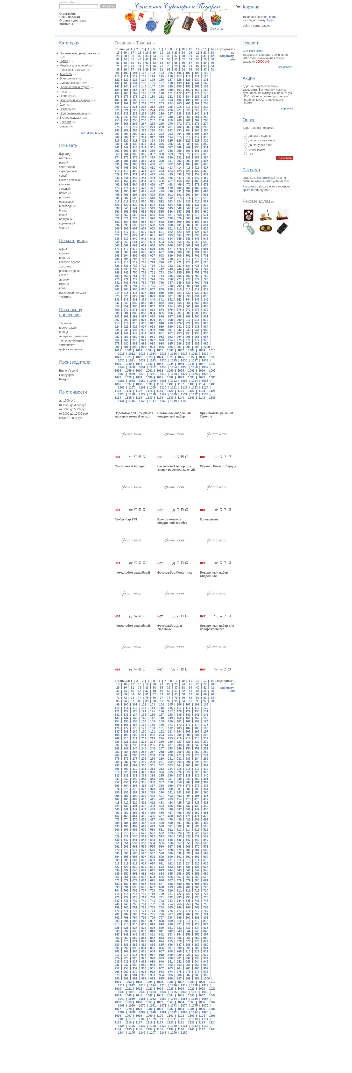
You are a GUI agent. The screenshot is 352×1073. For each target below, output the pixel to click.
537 (197, 205)
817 (143, 293)
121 (117, 79)
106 (179, 73)
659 (205, 242)
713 (197, 259)
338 (188, 144)
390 (161, 161)
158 (152, 90)
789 (188, 282)
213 (152, 106)
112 (134, 76)
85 (118, 69)
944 (197, 330)
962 (161, 336)
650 (126, 242)
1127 (142, 394)
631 (152, 235)
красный (64, 184)
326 (179, 140)
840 (152, 299)
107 (188, 73)
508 (134, 198)
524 (179, 201)
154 (117, 90)
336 (170, 144)
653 (152, 242)
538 (205, 205)
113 (143, 76)
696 (143, 255)
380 (170, 157)
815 (126, 293)
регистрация (261, 25)
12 (197, 49)
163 (197, 90)
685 (143, 252)
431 (134, 174)
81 (190, 66)
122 (126, 79)
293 (179, 130)
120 (205, 76)
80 (183, 66)
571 (205, 215)
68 (197, 63)
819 (161, 293)
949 (143, 333)
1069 (131, 374)
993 (143, 347)
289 (143, 130)
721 (170, 262)
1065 (191, 370)
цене (232, 59)
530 (134, 205)
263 (205, 120)
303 (170, 134)
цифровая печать (71, 349)
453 (134, 181)
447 (179, 178)
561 (117, 215)
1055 (184, 367)
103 (152, 73)
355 (143, 150)
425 (179, 171)
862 (152, 306)
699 (170, 255)
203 (161, 103)
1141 (191, 397)
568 (179, 215)
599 (161, 225)
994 (152, 347)
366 (143, 154)
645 (179, 238)
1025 (170, 357)
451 (117, 181)
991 (126, 347)
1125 (121, 394)
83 (204, 66)
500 (161, 194)
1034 (163, 360)
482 (197, 188)
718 (143, 262)
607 (134, 228)
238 (179, 113)
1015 (163, 353)
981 (134, 343)
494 (205, 191)
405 (197, 164)
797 (161, 286)
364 (126, 154)
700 (179, 255)
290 (152, 130)
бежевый (65, 193)
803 (117, 289)
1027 (191, 357)
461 (205, 181)
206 (188, 103)
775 (161, 279)
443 (143, 178)
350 (197, 147)
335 (161, 144)
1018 (194, 353)
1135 (128, 397)
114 (152, 76)
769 (205, 276)
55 (204, 59)
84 (212, 66)
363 (117, 154)
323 (152, 140)
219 (205, 106)
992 (134, 347)
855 (188, 303)
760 (126, 276)
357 (161, 150)
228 (188, 110)
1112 (184, 387)
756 (188, 272)
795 (143, 286)
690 (188, 252)
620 (152, 232)
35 (161, 56)
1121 (180, 391)
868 (205, 306)
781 (117, 282)
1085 (201, 377)
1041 (139, 364)
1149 (173, 401)
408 (126, 167)
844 (188, 299)
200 (134, 103)
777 (179, 279)
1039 (118, 364)
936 (126, 330)
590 (179, 221)
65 (175, 63)
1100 (160, 384)
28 (212, 52)
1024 (160, 357)
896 (161, 316)
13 (204, 49)
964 (179, 336)
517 (117, 201)
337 (179, 144)
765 (170, 276)
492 (188, 191)
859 (126, 306)
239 (188, 113)
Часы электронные (72, 70)
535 (179, 205)
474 (126, 188)
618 (134, 232)
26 (197, 52)
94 (183, 69)
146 (143, 86)
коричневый (67, 223)
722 (179, 262)
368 (161, 154)
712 (188, 259)
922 (197, 323)
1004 (149, 350)
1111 (173, 387)
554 (152, 211)
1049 (121, 367)
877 (188, 309)
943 (188, 330)
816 (134, 293)
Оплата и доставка (72, 20)
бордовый (65, 219)
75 (146, 66)
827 (134, 296)
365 (134, 154)
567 (170, 215)
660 (117, 245)
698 (161, 255)
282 (179, 127)
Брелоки (65, 122)
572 (117, 218)
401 (161, 164)
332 (134, 144)
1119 (160, 391)
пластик (64, 257)
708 (152, 259)
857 (205, 303)
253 (117, 120)
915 (134, 323)
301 (152, 134)
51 (175, 59)
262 (197, 120)
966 (197, 336)
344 (143, 147)
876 (179, 309)
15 (118, 52)
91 (161, 69)
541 (134, 208)
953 (179, 333)
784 (143, 282)
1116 (128, 391)
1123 (201, 391)
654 (161, 242)
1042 (149, 364)
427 (197, 171)
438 (197, 174)
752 (152, 272)
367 (152, 154)
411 (152, 167)
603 (197, 225)
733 (179, 265)
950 (152, 333)
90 (154, 69)
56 (212, 59)
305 (188, 134)
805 (134, 289)
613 (188, 228)
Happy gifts (66, 375)
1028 (201, 357)
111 (126, 76)
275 (117, 127)
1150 (184, 401)
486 (134, 191)
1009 (201, 350)
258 (161, 120)
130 (197, 79)
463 (126, 184)
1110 (163, 387)
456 (161, 181)
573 (126, 218)
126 (161, 79)
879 (205, 309)
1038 (205, 360)
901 (205, 316)
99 (118, 73)
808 (161, 289)
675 (152, 249)
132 (117, 83)
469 (179, 184)
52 (183, 59)
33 (146, 56)
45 (132, 59)
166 (126, 93)
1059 (128, 370)
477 (152, 188)
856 (197, 303)
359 (179, 150)
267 (143, 123)
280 (161, 127)
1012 (131, 353)
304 (179, 134)
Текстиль (66, 74)
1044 (170, 364)
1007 (180, 350)
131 (205, 79)
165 (117, 93)
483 (205, 188)
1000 (206, 347)
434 (161, 174)
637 (205, 235)
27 (204, 52)
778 (188, 279)
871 (134, 309)
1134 (118, 397)
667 (179, 245)
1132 (194, 394)
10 (183, 49)
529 (126, 205)
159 (161, 90)
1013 (142, 353)
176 (117, 96)
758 (205, 272)
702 (197, 255)
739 (134, 269)
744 (179, 269)
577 (161, 218)
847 (117, 303)
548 (197, 208)
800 (188, 286)
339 (197, 144)
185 (197, 96)
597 (143, 225)
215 (170, 106)
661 (126, 245)
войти (247, 25)
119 (197, 76)
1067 (212, 370)
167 (134, 93)
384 (205, 157)
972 (152, 340)
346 (161, 147)
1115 (118, 391)
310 (134, 137)
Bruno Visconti (68, 370)
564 (143, 215)
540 (126, 208)
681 (205, 249)
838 (134, 299)
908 (170, 320)
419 (126, 171)
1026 (180, 357)
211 (134, 106)
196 (197, 100)
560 (205, 211)
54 (197, 59)
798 (170, 286)
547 (188, 208)
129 (188, 79)
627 (117, 235)
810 (179, 289)
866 (188, 306)
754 (170, 272)
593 (205, 221)
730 (152, 265)
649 (117, 242)
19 (146, 52)
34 (154, 56)
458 (179, 181)
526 (197, 201)
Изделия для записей (74, 65)
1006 (170, 350)
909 (179, 320)
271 (179, 123)
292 (170, 130)
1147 (152, 401)
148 (161, 86)
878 (197, 309)
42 (212, 56)
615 (205, 228)
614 (197, 228)
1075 (194, 374)
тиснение (65, 323)
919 (170, 323)
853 (170, 303)
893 (134, 316)
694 (126, 255)
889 (197, 313)
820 (170, 293)
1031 (131, 360)
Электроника (68, 78)
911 (197, 320)
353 (126, 150)
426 (188, 171)
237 (170, 113)
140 (188, 83)
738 (126, 269)
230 (205, 110)
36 (168, 56)
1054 (173, 367)
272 (188, 123)
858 (117, 306)
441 (126, 178)
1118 (149, 391)
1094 (194, 380)
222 (134, 110)
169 (152, 93)
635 (188, 235)
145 (134, 86)
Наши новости (69, 17)
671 (117, 249)
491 (179, 191)
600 (170, 225)
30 (125, 56)
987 (188, 343)
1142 (201, 397)
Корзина (251, 7)
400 (152, 164)
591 (188, 221)
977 (197, 340)
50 (168, 59)
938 (143, 330)
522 (161, 201)
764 (161, 276)
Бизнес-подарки (70, 117)
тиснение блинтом (71, 340)
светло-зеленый (70, 180)
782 (126, 282)
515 (197, 198)
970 (134, 340)
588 (161, 221)
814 (117, 293)
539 (117, 208)
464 (134, 184)
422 (152, 171)
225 (161, 110)
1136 (139, 397)
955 (197, 333)
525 (188, 201)
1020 (118, 357)
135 (143, 83)
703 (205, 255)
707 (143, 259)
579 (179, 218)
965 (188, 336)
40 (197, 56)
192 (161, 100)
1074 (184, 374)
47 (146, 59)
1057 (205, 367)
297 (117, 134)
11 (190, 49)
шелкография (68, 327)
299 (134, 134)
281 (170, 127)
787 (170, 282)
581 (197, 218)
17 (132, 52)
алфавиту (226, 56)
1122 (191, 391)
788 (179, 282)
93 (175, 69)
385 (117, 161)
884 (152, 313)
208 (205, 103)
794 (134, 286)
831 (170, 296)
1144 (121, 401)
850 (143, 303)
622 (170, 232)
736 (205, 265)
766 (179, 276)
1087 (121, 380)
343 (134, 147)
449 (197, 178)
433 (152, 174)
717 (134, 262)
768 (197, 276)
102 (143, 73)
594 (117, 225)
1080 (149, 377)
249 (179, 117)
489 (161, 191)
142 (205, 83)
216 (179, 106)
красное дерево (69, 262)
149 (170, 86)
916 (143, 323)
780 (205, 279)
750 (134, 272)
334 (152, 144)
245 (143, 117)
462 (117, 184)
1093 (184, 380)
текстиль (65, 297)
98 (212, 69)
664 (152, 245)
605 (117, 228)
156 (134, 90)
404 (188, 164)
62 (154, 63)
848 (126, 303)
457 (170, 181)
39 (190, 56)
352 (117, 150)
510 (152, 198)
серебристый (68, 171)
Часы (63, 91)
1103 (191, 384)
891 (117, 316)
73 (132, 66)
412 (161, 167)
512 (170, 198)
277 (134, 127)
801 (197, 286)
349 (188, 147)
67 (190, 63)
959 (134, 336)
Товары (143, 43)
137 (161, 83)
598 (152, 225)
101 (134, 73)
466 (152, 184)
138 (170, 83)
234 (143, 113)
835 (205, 296)
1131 (184, 394)
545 (170, 208)
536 (188, 205)
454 (143, 181)
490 (170, 191)
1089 (142, 380)
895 (152, 316)
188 (126, 100)
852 (161, 303)
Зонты (64, 126)
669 (197, 245)
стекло (63, 275)
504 (197, 194)
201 (143, 103)
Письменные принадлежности (80, 53)
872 (143, 309)
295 (197, 130)
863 (161, 306)
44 (125, 59)
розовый (64, 197)
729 (143, 265)
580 (188, 218)
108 (197, 73)
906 (152, 320)
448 (188, 178)
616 (117, 232)
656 (179, 242)
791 (205, 282)
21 (161, 52)
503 (188, 194)
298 (126, 134)
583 (117, 221)
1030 (121, 360)
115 (161, 76)
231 (117, 113)
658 (197, 242)
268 (152, 123)
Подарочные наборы (73, 113)
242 (117, 117)
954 (188, 333)
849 (134, 303)
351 (205, 147)
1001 (118, 350)
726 (117, 265)
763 (152, 276)
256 (143, 120)
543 (152, 208)
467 (161, 184)
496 (126, 194)
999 (197, 347)
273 (197, 123)
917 (152, 323)
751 (143, 272)
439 (205, 174)
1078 (128, 377)
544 (161, 208)
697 (152, 255)
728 (134, 265)
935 (117, 330)
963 (170, 336)
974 (170, 340)
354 (134, 150)
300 (143, 134)
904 (134, 320)
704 (117, 259)
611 (170, 228)
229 (197, 110)
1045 (180, 364)
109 (205, 73)
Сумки (64, 61)
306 (197, 134)
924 (117, 326)
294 (188, 130)
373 (205, 154)
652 (143, 242)
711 (179, 259)
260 (179, 120)
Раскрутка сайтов (254, 186)
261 (188, 120)
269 (161, 123)
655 (170, 242)
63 (161, 63)
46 (139, 59)
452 (126, 181)
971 (143, 340)
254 (126, 120)
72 (125, 66)
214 (161, 106)
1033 (152, 360)
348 (179, 147)
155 (126, 90)
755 (179, 272)
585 (134, 221)
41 (204, 56)
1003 (139, 350)
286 (117, 130)
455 (152, 181)
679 (188, 249)
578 (170, 218)
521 (152, 201)
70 (212, 63)
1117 (139, 391)
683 (126, 252)
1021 (128, 357)
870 (126, 309)
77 (161, 66)
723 (188, 262)
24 (183, 52)
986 (179, 343)
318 (205, 137)
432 (143, 174)
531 (143, 205)
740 (143, 269)
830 (161, 296)
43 (118, 59)
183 (179, 96)
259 (170, 120)
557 (179, 211)
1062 (160, 370)
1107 (131, 387)
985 (170, 343)
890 (205, 313)
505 (205, 194)
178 (134, 96)
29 (118, 56)
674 (143, 249)
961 (152, 336)
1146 (142, 401)
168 (143, 93)
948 (134, 333)
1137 (149, 397)
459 (188, 181)
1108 (142, 387)
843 (179, 299)
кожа (62, 288)
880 (117, 313)
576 (152, 218)
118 (188, 76)
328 (197, 140)
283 (188, 127)
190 (143, 100)
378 (152, 157)
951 (161, 333)
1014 (152, 353)
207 (197, 103)
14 (212, 49)
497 (134, 194)
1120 (170, 391)
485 (126, 191)
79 (175, 66)
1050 (131, 367)
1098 (139, 384)
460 (197, 181)
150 (179, 86)
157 (143, 90)
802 (205, 286)
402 (170, 164)
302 (161, 134)
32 (139, 56)
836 (117, 299)
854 (179, 303)
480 (179, 188)
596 (134, 225)
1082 (170, 377)
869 (117, 309)
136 (152, 83)
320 (126, 140)
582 (205, 218)
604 (205, 225)
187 (117, 100)
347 (170, 147)
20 (154, 52)
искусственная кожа (72, 292)
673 (134, 249)
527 (205, 201)
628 (126, 235)
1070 (142, 374)
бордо (63, 210)
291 (161, 130)
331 (126, 144)
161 (179, 90)
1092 (173, 380)
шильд (63, 332)
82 (197, 66)
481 (188, 188)
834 (197, 296)
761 (134, 276)
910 (188, 320)
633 (170, 235)
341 (117, 147)
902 (117, 320)
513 (179, 198)
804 (126, 289)
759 (117, 276)
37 (175, 56)
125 (152, 79)
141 (197, 83)
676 (161, 249)
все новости (285, 66)
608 (143, 228)
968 (117, 340)
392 (179, 161)
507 (126, 198)
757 (197, 272)
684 (134, 252)
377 (143, 157)
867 (197, 306)
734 (188, 265)
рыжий (63, 162)
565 (152, 215)
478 (161, 188)
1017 (184, 353)
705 (126, 259)
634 (179, 235)
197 (205, 100)
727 (126, 265)
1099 (149, 384)
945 (205, 330)
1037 (194, 360)
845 (197, 299)
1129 (163, 394)
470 (188, 184)
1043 (160, 364)
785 (152, 282)
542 (143, 208)
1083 (180, 377)
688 (170, 252)
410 (143, 167)
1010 (212, 350)
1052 (152, 367)
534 (170, 205)
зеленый (64, 188)
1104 (201, 384)
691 (197, 252)
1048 (212, 364)
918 (161, 323)
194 (179, 100)
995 (161, 347)
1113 (194, 387)
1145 (131, 401)
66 (183, 63)
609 (152, 228)
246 (152, 117)
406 (205, 164)
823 (197, 293)
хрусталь (65, 266)
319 (117, 140)
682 (117, 252)
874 (161, 309)
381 (179, 157)
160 (170, 90)
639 (126, 238)
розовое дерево (69, 271)
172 (179, 93)
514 (188, 198)
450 (205, 178)
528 (117, 205)
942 (179, 330)
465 (143, 184)
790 (197, 282)
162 (188, 90)
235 (152, 113)
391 (170, 161)
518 (126, 201)
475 (134, 188)
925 (126, 326)
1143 (212, 397)
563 (134, 215)
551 (126, 211)
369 (170, 154)
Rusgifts (64, 379)
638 (117, 238)
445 (161, 178)
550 (117, 211)
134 (134, 83)
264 (117, 123)
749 (126, 272)
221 (126, 110)
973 (161, 340)
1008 (191, 350)
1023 (149, 357)
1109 (152, 387)
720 (161, 262)
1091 (163, 380)
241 (205, 113)
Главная (123, 43)
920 (179, 323)
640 (134, 238)
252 (205, 117)
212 (143, 106)
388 (143, 161)
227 (179, 110)
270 (170, 123)
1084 (191, 377)
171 (170, 93)
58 (125, 63)
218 (197, 106)
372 (197, 154)
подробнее (286, 108)
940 (161, 330)
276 (126, 127)
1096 (118, 384)
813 (205, 289)
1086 (212, 377)
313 (161, 137)
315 (179, 137)
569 (188, 215)
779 (197, 279)
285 (205, 127)
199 (126, 103)
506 (117, 198)
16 (125, 52)
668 (188, 245)
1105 (212, 384)
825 (117, 296)
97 (204, 69)
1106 (121, 387)
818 (152, 293)
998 (188, 347)
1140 (180, 397)
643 (161, 238)
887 (179, 313)
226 (170, 110)
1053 (163, 367)
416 (197, 167)
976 (188, 340)
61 (146, 63)
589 (170, 221)
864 (170, 306)
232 (126, 113)
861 (143, 306)
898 (179, 316)
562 (126, 215)
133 (126, 83)
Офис (63, 96)
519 (134, 201)
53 (190, 59)
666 (170, 245)
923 (205, 323)
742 (161, 269)
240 (197, 113)
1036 (184, 360)
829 (152, 296)
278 (143, 127)
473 (117, 188)
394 (197, 161)
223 (143, 110)
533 (161, 205)
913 (117, 323)
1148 (163, 401)
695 (134, 255)
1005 (160, 350)
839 (143, 299)
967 (205, 336)
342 (126, 147)
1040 (128, 364)
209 (117, 106)
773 (143, 279)
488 (152, 191)
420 (134, 171)
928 (152, 326)
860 (134, 306)
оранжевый (66, 201)
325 (170, 140)
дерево (64, 279)
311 (143, 137)
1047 (201, 364)
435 (170, 174)
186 (205, 96)
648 (205, 238)
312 (152, 137)
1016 (173, 353)
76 (154, 66)
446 (170, 178)
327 (188, 140)
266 (134, 123)
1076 (205, 374)
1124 (212, 391)
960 (143, 336)
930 (170, 326)
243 (126, 117)
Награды (65, 109)
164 (205, 90)
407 (117, 167)
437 (188, 174)
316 (188, 137)
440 (117, 178)
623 (179, 232)
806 (143, 289)
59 (132, 63)
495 (117, 194)
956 (205, 333)
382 (188, 157)
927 (143, 326)
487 (143, 191)
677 (170, 249)
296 (205, 130)
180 (152, 96)
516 (205, 198)
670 (205, 245)
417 (205, 167)
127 (170, 79)
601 (179, 225)
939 (152, 330)
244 (134, 117)
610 (161, 228)
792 (117, 286)
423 (161, 171)
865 (179, 306)
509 (143, 198)
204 (170, 103)
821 (179, 293)
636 (197, 235)
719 (152, 262)
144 (126, 86)
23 (175, 52)
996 (170, 347)
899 (188, 316)
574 (134, 218)
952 (170, 333)
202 (152, 103)
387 (134, 161)
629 (134, 235)
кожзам (64, 253)
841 (161, 299)
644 (170, 238)
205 (179, 103)
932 (188, 326)
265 (126, 123)
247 (161, 117)
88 (139, 69)
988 (197, 343)
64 (168, 63)
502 (179, 194)
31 (132, 56)
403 (179, 164)
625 (197, 232)
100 (126, 73)
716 (126, 262)
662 (134, 245)
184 (188, 96)
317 (197, 137)
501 (170, 194)
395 (205, 161)
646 (188, 238)
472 (205, 184)
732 (170, 265)
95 (190, 69)
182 (170, 96)
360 (188, 150)
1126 (131, 394)
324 (161, 140)
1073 (173, 374)
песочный (65, 158)
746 (197, 269)
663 (143, 245)
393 (188, 161)
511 (161, 198)
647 (197, 238)
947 (126, 333)
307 (205, 134)
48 (154, 59)
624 (188, 232)
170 (161, 93)
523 (170, 201)
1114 (205, 387)
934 (205, 326)
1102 (180, 384)
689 (179, 252)
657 (188, 242)
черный (64, 228)
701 (188, 255)
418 (117, 171)
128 (179, 79)
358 (170, 150)
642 (152, 238)
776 (170, 279)
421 (143, 171)
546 (179, 208)
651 (134, 242)
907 (161, 320)
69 (204, 63)
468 (170, 184)
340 (205, 144)
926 (134, 326)
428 (205, 171)
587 (152, 221)
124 (143, 79)
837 (126, 299)
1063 (170, 370)
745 (188, 269)
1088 (131, 380)
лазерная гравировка (73, 336)
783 (134, 282)
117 (179, 76)
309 (126, 137)
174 (197, 93)
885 (161, 313)
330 (117, 144)
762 (143, 276)
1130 (173, 394)
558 (188, 211)
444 (152, 178)
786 (161, 282)
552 (134, 211)
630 (143, 235)
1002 (128, 350)
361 (197, 150)
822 (188, 293)
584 (126, 221)
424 (170, 171)
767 (188, 276)
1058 (118, 370)
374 (117, 157)
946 (117, 333)
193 (170, 100)
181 (161, 96)
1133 (205, 394)
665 (161, 245)
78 (168, 66)
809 (170, 289)
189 (134, 100)
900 (197, 316)
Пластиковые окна (269, 178)
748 (117, 272)
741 (152, 269)
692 (205, 252)
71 (118, 66)
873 (152, 309)
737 (117, 269)
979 (117, 343)
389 (152, 161)
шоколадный (67, 206)
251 (197, 117)
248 (170, 117)
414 (179, 167)
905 (143, 320)
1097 (128, 384)
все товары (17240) (92, 132)
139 (179, 83)
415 (188, 167)
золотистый (67, 167)
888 (188, 313)
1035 (173, 360)
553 (143, 211)
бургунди (65, 154)
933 (197, 326)
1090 (152, 380)
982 (143, 343)
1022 (139, 357)
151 (188, 86)
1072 (163, 374)
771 (126, 279)
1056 (194, 367)
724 (197, 262)
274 (205, 123)
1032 (142, 360)
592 (197, 221)
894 (143, 316)
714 (205, 259)
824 (205, 293)
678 (179, 249)
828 (143, 296)
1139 (170, 397)
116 (170, 76)
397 (126, 164)
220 (117, 110)
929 (161, 326)
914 (126, 323)
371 (188, 154)
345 (152, 147)
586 (143, 221)
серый (63, 175)
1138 (160, 397)
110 (117, 76)
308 (117, 137)
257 (152, 120)
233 (134, 113)
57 (118, 63)
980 (126, 343)
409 (134, 167)
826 (126, 296)
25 (190, 52)
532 (152, 205)
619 (143, 232)
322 (143, 140)
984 (161, 343)
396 (117, 164)
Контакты (66, 24)
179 (143, 96)
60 (139, 63)
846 (205, 299)
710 (170, 259)
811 (188, 289)
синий (63, 214)
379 (161, 157)
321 (134, 140)
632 (161, 235)
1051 (142, 367)
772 (134, 279)
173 (188, 93)
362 (205, 150)
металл (64, 284)
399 (143, 164)
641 (143, 238)
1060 (139, 370)
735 (197, 265)
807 (152, 289)
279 (152, 127)
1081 (160, 377)
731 (161, 265)
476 (143, 188)
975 (179, 340)
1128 (152, 394)
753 (161, 272)
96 (197, 69)
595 (126, 225)
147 (152, 86)
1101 (170, 384)
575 (143, 218)
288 (134, 130)
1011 (121, 353)
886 (170, 313)
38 (183, 56)
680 (197, 249)
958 (126, 336)
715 (117, 262)
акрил (63, 249)
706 (134, 259)
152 (197, 86)
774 (152, 279)
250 (188, 117)
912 (205, 320)
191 (152, 100)
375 (126, 157)
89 (146, 69)
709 (161, 259)
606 (126, 228)
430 (126, 174)
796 (152, 286)
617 (126, 232)
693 (117, 255)
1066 (201, 370)
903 (126, 320)
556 (170, 211)
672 (126, 249)
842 (170, 299)
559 (197, 211)
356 (152, 150)
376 (134, 157)
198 (117, 103)
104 (161, 73)
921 (188, 323)
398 (134, 164)
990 (117, 347)
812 (197, 289)
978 (205, 340)
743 (170, 269)
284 (197, 127)
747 (205, 269)
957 (117, 336)
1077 (118, 377)
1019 (205, 353)
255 (134, 120)
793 (126, 286)
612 (179, 228)
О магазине (67, 13)
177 (126, 96)
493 (197, 191)
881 (126, 313)
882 (134, 313)
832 (179, 296)
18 (139, 52)
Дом (62, 104)
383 (197, 157)
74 (139, 66)
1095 (205, 380)
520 (143, 201)
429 (117, 174)
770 (117, 279)
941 (170, 330)
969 (126, 340)
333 (143, 144)
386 (126, 161)
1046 (191, 364)
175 (205, 93)
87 (132, 69)
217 (188, 106)
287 (126, 130)
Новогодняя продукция (75, 100)
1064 (180, 370)
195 (188, 100)
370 (179, 154)
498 (143, 194)
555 (161, 211)
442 (134, 178)
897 (170, 316)
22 (168, 52)
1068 (121, 374)
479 (170, 188)
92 (168, 69)
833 (188, 296)
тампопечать (67, 345)
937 (134, 330)
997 (179, 347)
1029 (212, 357)
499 (152, 194)
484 (117, 191)
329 (205, 140)
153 (205, 86)
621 (161, 232)
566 (161, 215)
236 (161, 113)
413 (170, 167)
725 (205, 262)
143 (117, 86)
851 (152, 303)
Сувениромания (70, 83)
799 (179, 286)
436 (179, 174)
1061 (149, 370)
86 (125, 69)
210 (126, 106)
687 (161, 252)
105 (170, 73)
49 (161, 59)
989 (205, 343)
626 (205, 232)
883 (143, 313)
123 (134, 79)
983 (152, 343)
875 (170, 309)
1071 (152, 374)
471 (197, 184)
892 (126, 316)
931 (179, 326)
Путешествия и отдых (74, 87)
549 (205, 208)
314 (170, 137)
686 (152, 252)
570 (197, 215)
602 (188, 225)
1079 (139, 377)
